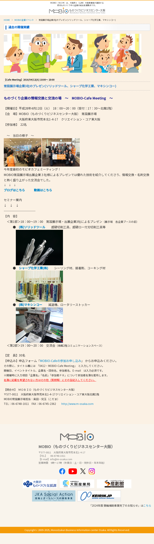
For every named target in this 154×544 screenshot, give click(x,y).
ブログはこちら (14, 190)
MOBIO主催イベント (24, 19)
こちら (147, 505)
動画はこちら (43, 190)
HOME (7, 19)
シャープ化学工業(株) (33, 268)
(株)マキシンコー (30, 304)
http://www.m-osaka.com (77, 404)
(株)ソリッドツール (32, 227)
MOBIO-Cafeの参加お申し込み (60, 360)
